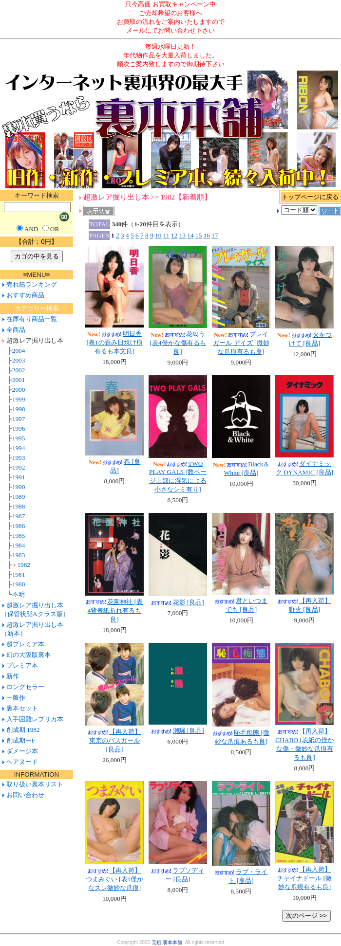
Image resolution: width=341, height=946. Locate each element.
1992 (18, 467)
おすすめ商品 (25, 295)
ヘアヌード (22, 761)
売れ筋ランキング (31, 284)
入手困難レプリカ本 (34, 719)
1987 (18, 516)
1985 (18, 535)
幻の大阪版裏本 (28, 654)
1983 (18, 555)
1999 (18, 399)
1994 (18, 448)
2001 (18, 379)
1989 (18, 496)
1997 (18, 418)
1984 (18, 545)
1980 (18, 584)
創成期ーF (20, 740)
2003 (18, 360)
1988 (18, 506)
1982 (23, 564)
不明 (18, 594)
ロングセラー (25, 687)
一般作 (15, 697)
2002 (18, 370)
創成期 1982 (23, 729)
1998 (18, 409)
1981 (18, 574)
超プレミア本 (25, 644)
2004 (18, 350)
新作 (12, 676)
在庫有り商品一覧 (31, 319)
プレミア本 (22, 665)
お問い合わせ (24, 795)
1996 (18, 428)
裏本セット (22, 708)
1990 (18, 487)
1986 (18, 525)
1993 (18, 457)
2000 (18, 389)
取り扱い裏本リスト (34, 784)
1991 (18, 477)
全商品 (15, 329)
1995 (18, 438)
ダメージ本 (22, 751)
